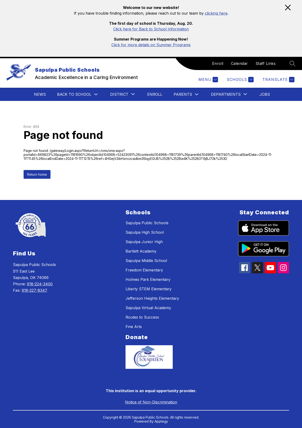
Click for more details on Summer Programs (151, 44)
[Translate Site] (277, 80)
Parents (183, 94)
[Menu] (207, 80)
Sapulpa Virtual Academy (148, 307)
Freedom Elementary (144, 270)
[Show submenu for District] (119, 94)
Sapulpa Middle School (146, 260)
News (40, 94)
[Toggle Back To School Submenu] (96, 94)
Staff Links (266, 63)
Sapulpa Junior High (144, 241)
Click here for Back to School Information (151, 29)
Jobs (265, 94)
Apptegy (161, 421)
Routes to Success (142, 317)
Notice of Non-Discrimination (151, 402)
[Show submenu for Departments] (226, 94)
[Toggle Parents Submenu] (197, 94)
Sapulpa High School (145, 232)
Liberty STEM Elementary (149, 289)
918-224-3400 (40, 284)
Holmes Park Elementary (148, 279)
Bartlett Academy (141, 251)
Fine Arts (134, 326)
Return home (37, 174)
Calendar (239, 63)
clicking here (216, 13)
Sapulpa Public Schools (147, 222)
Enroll (217, 63)
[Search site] (292, 63)
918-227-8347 (34, 290)
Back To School (74, 94)
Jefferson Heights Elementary (152, 298)
